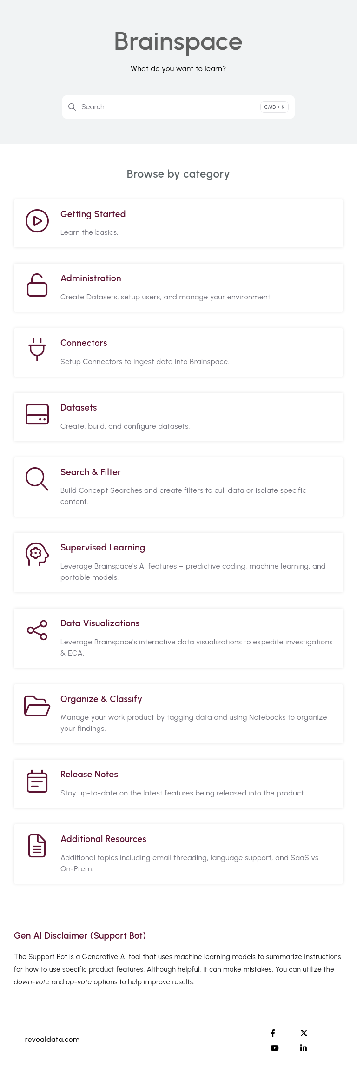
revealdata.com (52, 1039)
